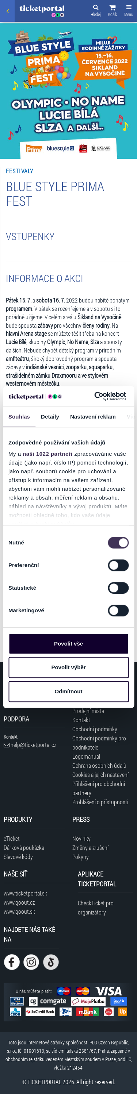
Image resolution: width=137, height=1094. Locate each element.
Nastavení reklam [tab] (93, 416)
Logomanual (86, 756)
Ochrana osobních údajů (99, 765)
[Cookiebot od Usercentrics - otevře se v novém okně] (95, 396)
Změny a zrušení (90, 847)
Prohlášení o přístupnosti (100, 802)
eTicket (12, 838)
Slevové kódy (18, 856)
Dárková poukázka (24, 847)
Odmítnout (69, 691)
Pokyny (80, 856)
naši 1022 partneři (48, 454)
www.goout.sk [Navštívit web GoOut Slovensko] (19, 911)
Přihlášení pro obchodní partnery (98, 788)
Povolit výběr (68, 667)
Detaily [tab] (50, 416)
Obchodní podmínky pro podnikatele (99, 742)
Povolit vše (68, 643)
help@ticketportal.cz (30, 744)
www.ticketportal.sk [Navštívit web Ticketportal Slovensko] (25, 893)
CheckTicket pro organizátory (96, 907)
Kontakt (81, 720)
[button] (112, 11)
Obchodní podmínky (94, 729)
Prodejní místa (88, 710)
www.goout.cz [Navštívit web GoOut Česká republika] (19, 902)
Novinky (81, 838)
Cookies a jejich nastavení (100, 774)
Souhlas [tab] (19, 416)
